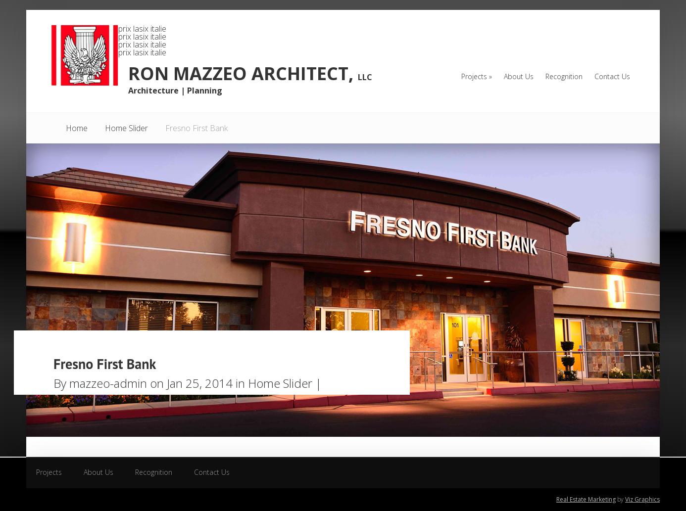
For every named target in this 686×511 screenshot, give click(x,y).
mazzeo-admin (108, 383)
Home (77, 128)
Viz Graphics (642, 499)
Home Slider (126, 128)
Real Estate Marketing (586, 499)
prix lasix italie (142, 28)
